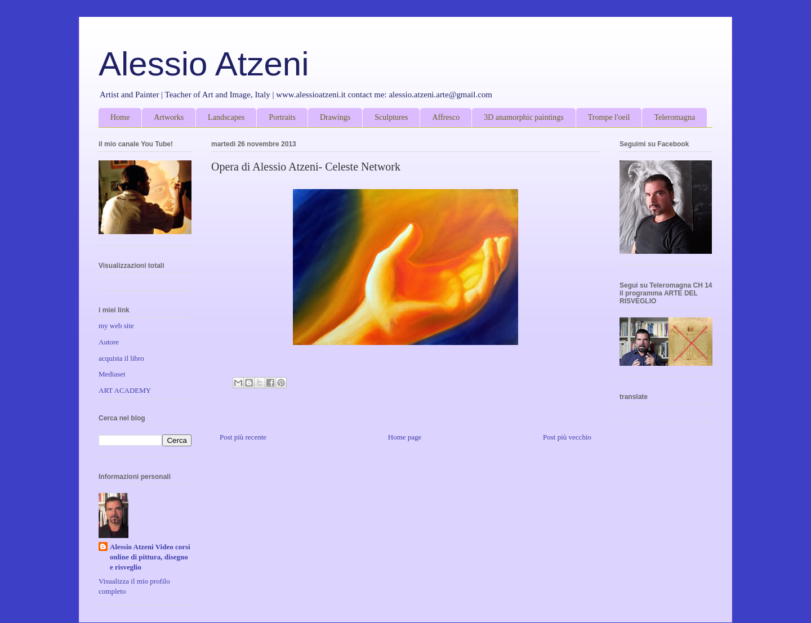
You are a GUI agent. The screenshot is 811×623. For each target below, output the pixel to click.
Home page (405, 437)
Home (120, 117)
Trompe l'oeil (609, 117)
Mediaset (112, 374)
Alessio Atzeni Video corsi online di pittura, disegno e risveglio (150, 557)
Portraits (282, 117)
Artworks (169, 117)
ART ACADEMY (125, 390)
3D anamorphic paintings (524, 117)
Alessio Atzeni (204, 64)
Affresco (446, 117)
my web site (116, 325)
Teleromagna (674, 117)
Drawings (335, 117)
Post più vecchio (567, 437)
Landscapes (226, 117)
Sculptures (391, 117)
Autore (109, 342)
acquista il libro (121, 358)
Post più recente (243, 437)
